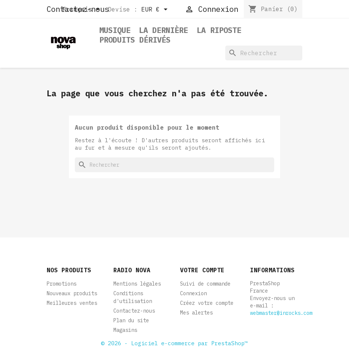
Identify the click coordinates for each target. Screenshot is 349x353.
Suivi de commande (205, 283)
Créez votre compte (206, 303)
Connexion (193, 293)
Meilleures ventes (72, 303)
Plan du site (131, 320)
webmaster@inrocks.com (281, 313)
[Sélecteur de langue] (82, 10)
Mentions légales (137, 283)
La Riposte (219, 30)
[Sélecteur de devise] (155, 10)
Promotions (61, 283)
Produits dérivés (134, 40)
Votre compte (202, 270)
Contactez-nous (134, 310)
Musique (114, 30)
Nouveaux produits (72, 293)
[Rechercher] (263, 53)
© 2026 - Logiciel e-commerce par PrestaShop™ (174, 343)
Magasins (125, 330)
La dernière (163, 30)
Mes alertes (196, 312)
